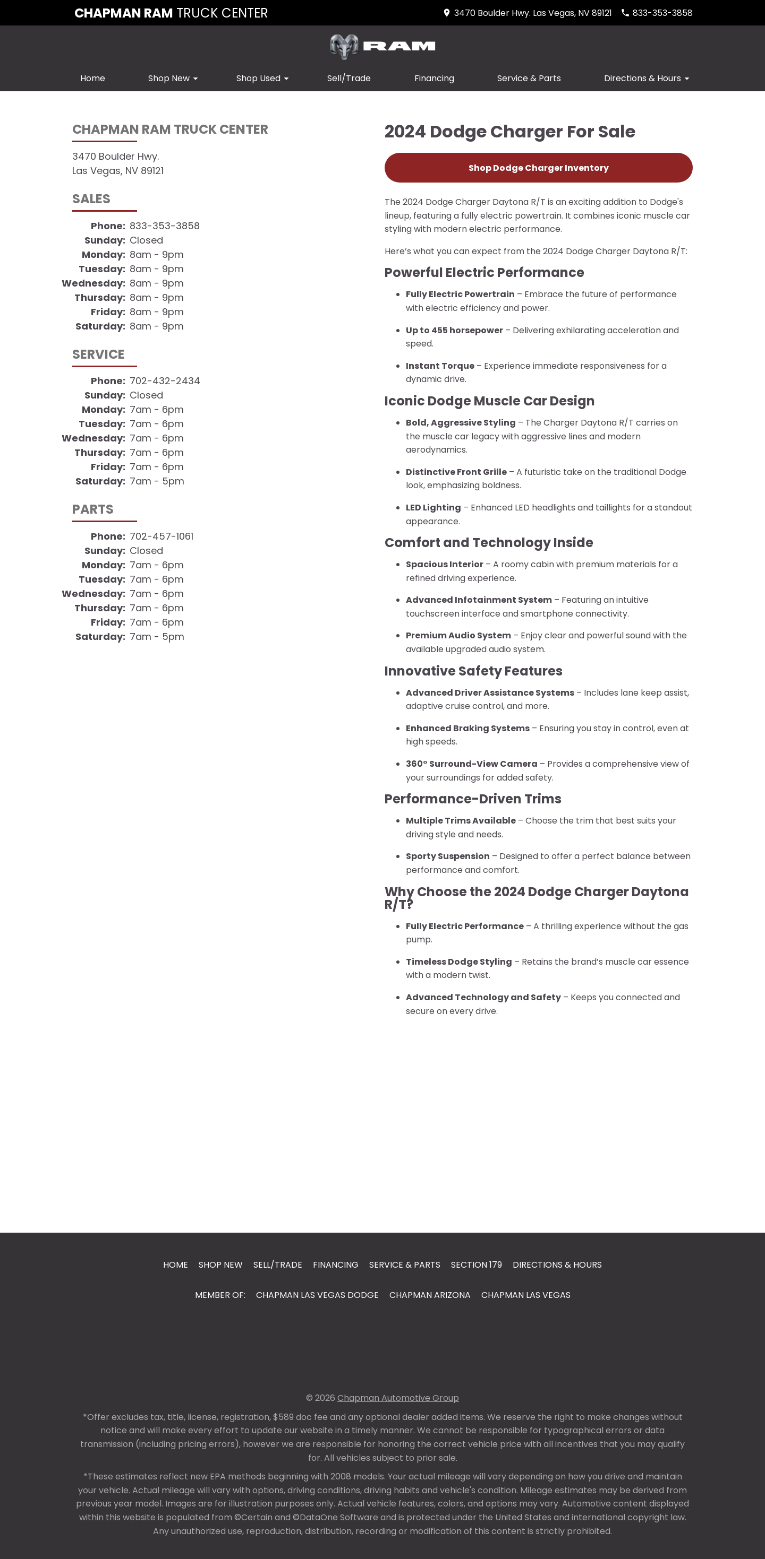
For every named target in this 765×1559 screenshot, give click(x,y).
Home (92, 78)
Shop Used (264, 78)
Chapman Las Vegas (526, 1295)
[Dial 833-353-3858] (656, 13)
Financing (434, 78)
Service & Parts (529, 78)
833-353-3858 (165, 225)
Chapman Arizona (430, 1295)
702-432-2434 (165, 380)
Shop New (174, 78)
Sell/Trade (349, 78)
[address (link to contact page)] (527, 13)
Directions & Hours (648, 78)
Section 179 (476, 1265)
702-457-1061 (161, 536)
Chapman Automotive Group (398, 1398)
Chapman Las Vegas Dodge (317, 1295)
